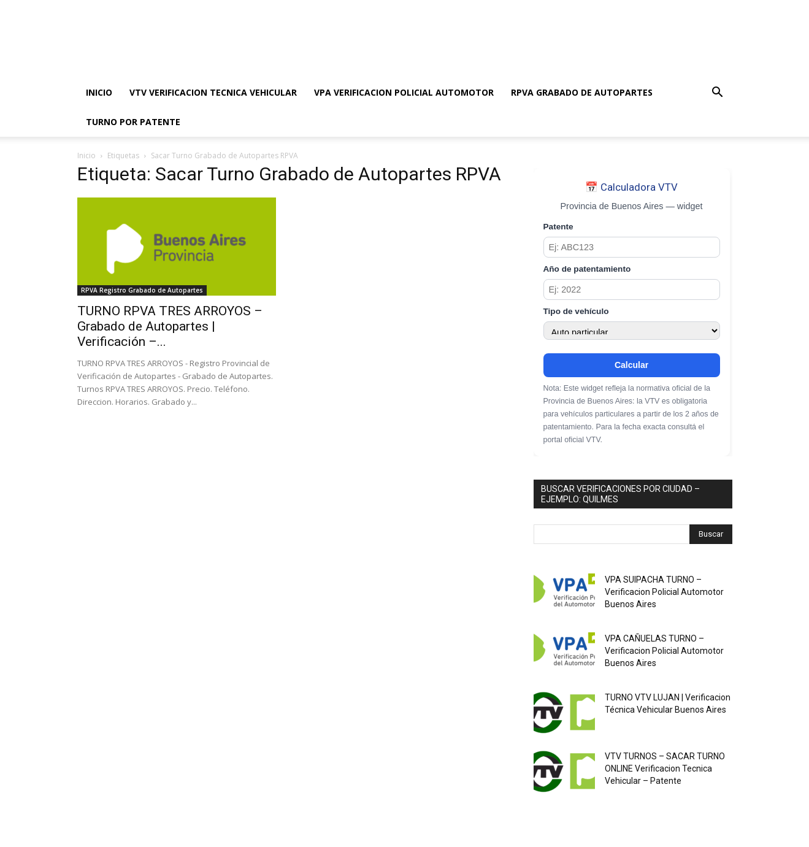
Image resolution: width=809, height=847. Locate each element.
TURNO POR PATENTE (133, 122)
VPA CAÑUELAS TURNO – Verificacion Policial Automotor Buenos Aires (664, 651)
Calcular (631, 365)
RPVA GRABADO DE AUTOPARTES (582, 92)
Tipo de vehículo (576, 311)
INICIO (99, 92)
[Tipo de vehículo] (631, 330)
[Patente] (631, 247)
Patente (558, 226)
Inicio (86, 155)
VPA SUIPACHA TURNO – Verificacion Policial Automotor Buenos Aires (664, 592)
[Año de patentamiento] (631, 289)
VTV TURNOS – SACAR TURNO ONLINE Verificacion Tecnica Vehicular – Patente (665, 768)
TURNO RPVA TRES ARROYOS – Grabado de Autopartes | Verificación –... (170, 326)
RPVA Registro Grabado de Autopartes (142, 290)
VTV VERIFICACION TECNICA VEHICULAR (213, 92)
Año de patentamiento (587, 269)
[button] (717, 93)
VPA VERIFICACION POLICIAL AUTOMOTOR (404, 92)
